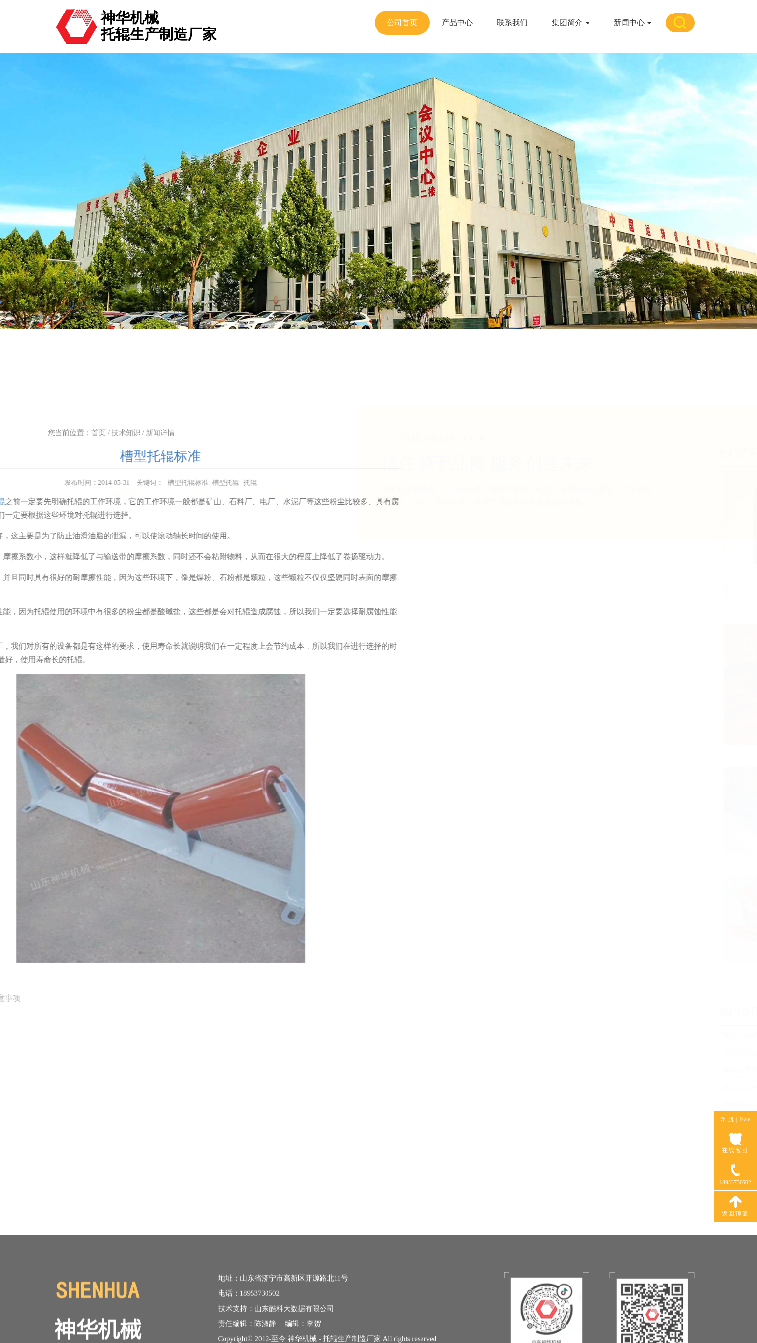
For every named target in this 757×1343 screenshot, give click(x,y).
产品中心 (457, 22)
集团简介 (570, 22)
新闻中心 (632, 22)
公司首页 (402, 22)
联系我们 (512, 22)
